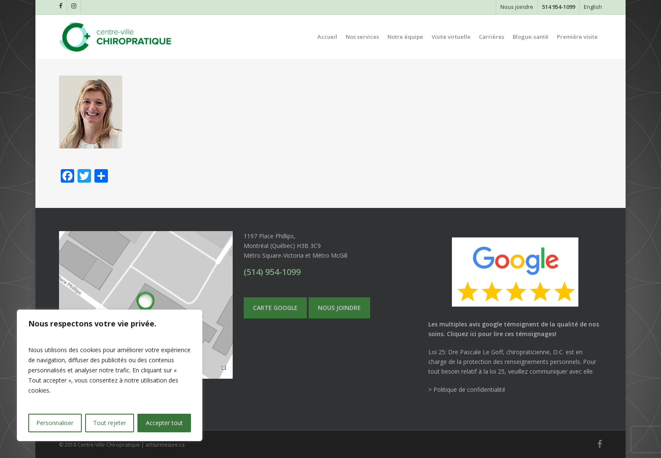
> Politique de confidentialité (466, 389)
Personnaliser (54, 423)
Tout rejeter (109, 423)
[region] (109, 375)
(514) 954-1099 (272, 271)
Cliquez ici (461, 334)
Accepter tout (164, 423)
